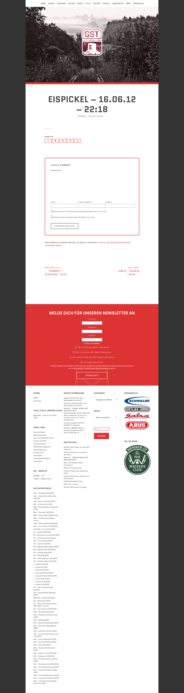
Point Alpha (37, 461)
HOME (35, 398)
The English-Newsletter (91, 362)
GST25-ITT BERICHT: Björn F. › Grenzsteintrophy (75, 429)
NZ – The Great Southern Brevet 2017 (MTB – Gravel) (45, 605)
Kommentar (56, 170)
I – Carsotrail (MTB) (40, 567)
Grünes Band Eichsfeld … (42, 458)
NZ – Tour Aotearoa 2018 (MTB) (45, 609)
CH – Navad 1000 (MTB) (42, 532)
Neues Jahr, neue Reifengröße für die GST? (73, 399)
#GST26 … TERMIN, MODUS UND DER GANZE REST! (76, 458)
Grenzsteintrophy (96, 116)
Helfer (71, 3)
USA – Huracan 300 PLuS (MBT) (44, 642)
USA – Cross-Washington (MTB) (44, 639)
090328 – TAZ (38, 476)
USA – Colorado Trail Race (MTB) (45, 631)
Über (128, 3)
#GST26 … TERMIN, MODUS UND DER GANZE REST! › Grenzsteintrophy (76, 410)
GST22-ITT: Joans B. (71, 484)
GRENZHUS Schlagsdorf (42, 447)
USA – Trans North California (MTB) (46, 678)
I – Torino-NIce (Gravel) (41, 579)
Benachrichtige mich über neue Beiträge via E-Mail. (73, 217)
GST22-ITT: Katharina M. (73, 468)
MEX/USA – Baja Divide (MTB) (44, 598)
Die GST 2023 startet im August (75, 487)
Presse (106, 3)
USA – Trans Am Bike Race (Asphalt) (46, 675)
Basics (51, 3)
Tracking (61, 3)
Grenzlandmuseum (40, 450)
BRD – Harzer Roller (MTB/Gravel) (45, 515)
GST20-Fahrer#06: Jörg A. (73, 481)
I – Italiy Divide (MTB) (41, 570)
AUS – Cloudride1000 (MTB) (43, 493)
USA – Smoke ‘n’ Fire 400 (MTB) (45, 653)
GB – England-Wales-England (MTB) (46, 547)
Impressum (138, 3)
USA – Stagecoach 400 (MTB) (44, 656)
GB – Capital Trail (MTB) (42, 544)
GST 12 (48, 128)
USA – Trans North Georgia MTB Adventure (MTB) (44, 682)
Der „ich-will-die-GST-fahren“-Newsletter (92, 352)
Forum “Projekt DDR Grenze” (43, 438)
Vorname (92, 319)
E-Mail (92, 335)
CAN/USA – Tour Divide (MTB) (44, 529)
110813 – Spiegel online (42, 479)
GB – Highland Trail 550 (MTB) (44, 549)
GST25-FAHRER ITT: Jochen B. (74, 424)
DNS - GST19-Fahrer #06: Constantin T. (73, 464)
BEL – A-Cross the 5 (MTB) (43, 504)
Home (43, 3)
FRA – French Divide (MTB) (42, 541)
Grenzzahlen (37, 455)
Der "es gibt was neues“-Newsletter (92, 347)
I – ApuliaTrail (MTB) (40, 564)
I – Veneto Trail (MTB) (41, 584)
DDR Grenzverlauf (39, 435)
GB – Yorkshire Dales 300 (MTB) (45, 561)
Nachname (92, 327)
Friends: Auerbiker (40, 441)
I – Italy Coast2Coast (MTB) (43, 573)
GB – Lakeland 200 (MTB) (42, 552)
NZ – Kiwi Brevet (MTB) (41, 601)
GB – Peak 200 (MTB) (41, 555)
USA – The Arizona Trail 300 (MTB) (46, 664)
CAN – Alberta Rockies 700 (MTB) (45, 523)
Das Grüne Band (39, 432)
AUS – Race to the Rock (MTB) (44, 501)
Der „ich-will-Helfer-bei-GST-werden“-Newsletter (92, 357)
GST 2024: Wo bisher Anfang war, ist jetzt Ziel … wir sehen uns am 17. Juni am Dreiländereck (77, 416)
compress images (70, 423)
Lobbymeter (117, 3)
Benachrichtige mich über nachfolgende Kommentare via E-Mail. (79, 212)
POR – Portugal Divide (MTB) (43, 612)
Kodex (80, 3)
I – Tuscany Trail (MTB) (41, 582)
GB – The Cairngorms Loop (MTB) (45, 558)
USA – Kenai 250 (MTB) (41, 645)
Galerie (96, 3)
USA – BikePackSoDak (41, 620)
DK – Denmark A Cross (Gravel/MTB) (46, 535)
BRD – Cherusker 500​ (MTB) (43, 512)
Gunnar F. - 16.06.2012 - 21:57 (68, 271)
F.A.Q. (88, 3)
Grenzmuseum (38, 452)
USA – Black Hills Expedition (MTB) (45, 623)
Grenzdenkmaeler (39, 444)
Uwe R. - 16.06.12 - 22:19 (115, 271)
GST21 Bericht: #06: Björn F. (74, 431)
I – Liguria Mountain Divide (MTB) (45, 576)
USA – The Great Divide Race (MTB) (46, 667)
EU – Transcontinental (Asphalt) (44, 538)
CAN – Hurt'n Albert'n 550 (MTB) (45, 526)
